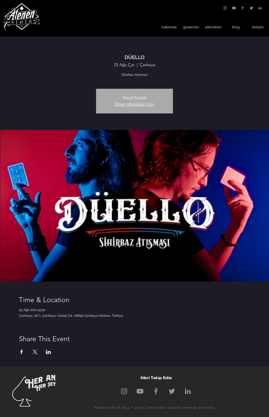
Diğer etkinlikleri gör (134, 104)
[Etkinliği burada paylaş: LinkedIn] (48, 352)
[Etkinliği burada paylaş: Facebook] (21, 352)
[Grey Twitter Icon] (251, 8)
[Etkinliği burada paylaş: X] (35, 352)
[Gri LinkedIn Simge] (260, 8)
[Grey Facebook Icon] (242, 8)
